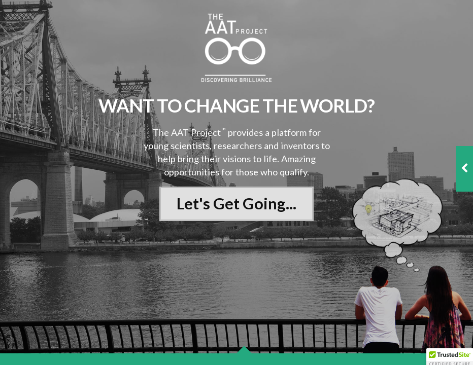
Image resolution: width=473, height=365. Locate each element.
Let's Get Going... (236, 203)
